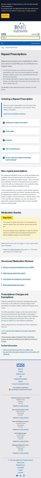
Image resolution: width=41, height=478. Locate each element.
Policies (20, 371)
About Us (20, 369)
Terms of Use (20, 462)
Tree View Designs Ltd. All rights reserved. (21, 460)
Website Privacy (20, 465)
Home (2, 47)
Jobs (20, 376)
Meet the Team (20, 374)
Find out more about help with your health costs (18, 350)
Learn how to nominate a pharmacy (14, 114)
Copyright (20, 472)
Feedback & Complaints (20, 379)
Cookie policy (21, 10)
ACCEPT (5, 16)
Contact (20, 381)
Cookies (20, 470)
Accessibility (20, 467)
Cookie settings (31, 10)
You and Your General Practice (20, 384)
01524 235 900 (15, 249)
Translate (35, 34)
